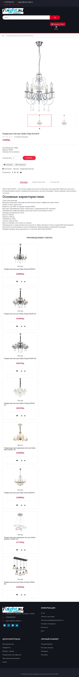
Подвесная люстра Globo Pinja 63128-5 (20, 35)
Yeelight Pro (6, 648)
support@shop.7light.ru (24, 2)
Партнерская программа (11, 658)
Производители (8, 644)
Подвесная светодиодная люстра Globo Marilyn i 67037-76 (19, 538)
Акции (4, 662)
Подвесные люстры (27, 169)
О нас (43, 613)
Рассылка (44, 655)
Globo (16, 148)
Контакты (44, 627)
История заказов (47, 648)
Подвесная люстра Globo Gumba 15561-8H (19, 583)
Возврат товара (8, 651)
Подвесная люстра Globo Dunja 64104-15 (20, 314)
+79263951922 (8, 2)
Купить (27, 158)
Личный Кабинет (47, 644)
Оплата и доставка (48, 617)
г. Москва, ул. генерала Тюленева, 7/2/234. (18, 614)
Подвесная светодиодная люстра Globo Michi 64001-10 (19, 449)
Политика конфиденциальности (52, 620)
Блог (42, 631)
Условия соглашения (48, 624)
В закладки (8, 164)
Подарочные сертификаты (11, 655)
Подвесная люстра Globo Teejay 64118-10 (19, 404)
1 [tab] (39, 128)
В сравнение (20, 164)
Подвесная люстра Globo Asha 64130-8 (19, 493)
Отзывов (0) (54, 182)
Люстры (16, 169)
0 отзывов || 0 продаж (21, 137)
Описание (23, 182)
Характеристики (39, 182)
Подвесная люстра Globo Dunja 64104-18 (20, 358)
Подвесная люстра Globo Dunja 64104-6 (19, 269)
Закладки (44, 651)
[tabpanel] (39, 121)
